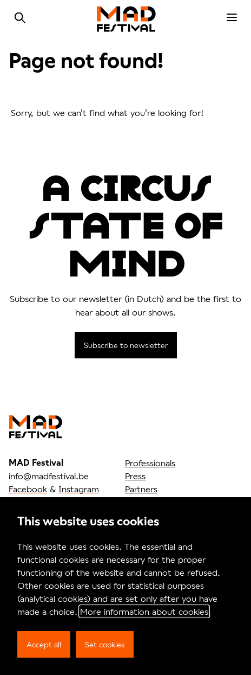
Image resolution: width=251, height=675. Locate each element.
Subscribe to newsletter (126, 345)
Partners (141, 489)
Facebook (28, 489)
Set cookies (104, 644)
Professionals (150, 463)
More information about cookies (144, 611)
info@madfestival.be (49, 476)
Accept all (44, 644)
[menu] (231, 18)
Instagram (78, 489)
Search (20, 18)
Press (135, 476)
